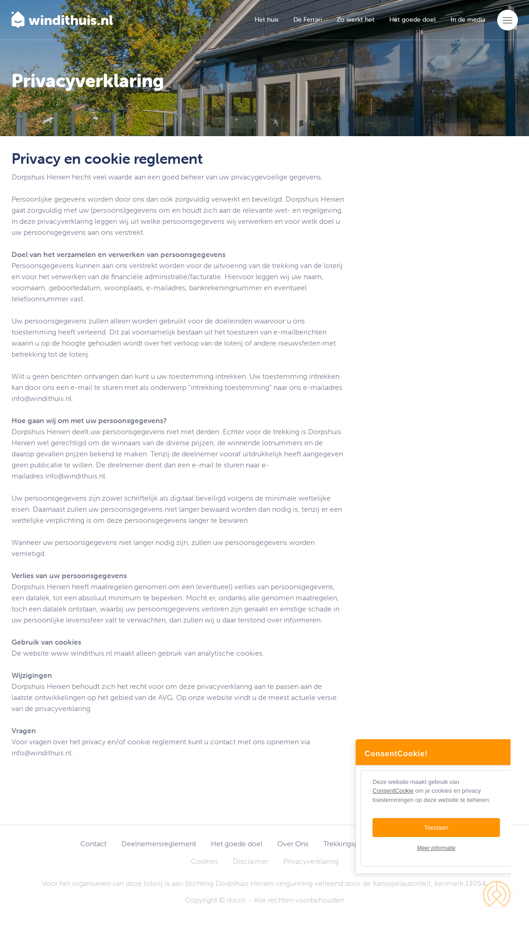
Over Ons (293, 843)
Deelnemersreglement (158, 843)
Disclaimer (250, 861)
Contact (93, 843)
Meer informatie (445, 848)
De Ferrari (307, 19)
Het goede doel (412, 19)
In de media (468, 19)
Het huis (267, 19)
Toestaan (445, 827)
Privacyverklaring (311, 861)
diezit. (237, 899)
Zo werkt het (355, 19)
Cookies (204, 861)
